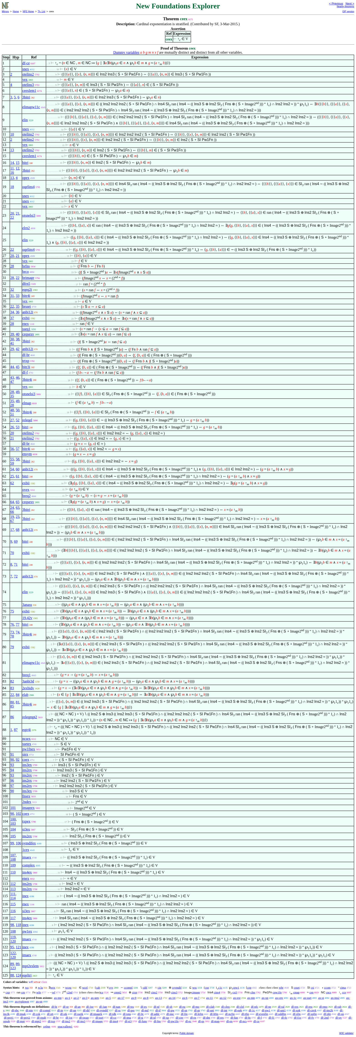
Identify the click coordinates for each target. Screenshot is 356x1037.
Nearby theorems (345, 6)
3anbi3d (28, 681)
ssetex (26, 744)
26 (12, 427)
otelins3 (28, 85)
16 (12, 172)
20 (12, 213)
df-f (25, 372)
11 (12, 168)
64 (12, 502)
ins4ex (27, 872)
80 (12, 702)
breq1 (26, 675)
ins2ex (27, 770)
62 (12, 483)
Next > (350, 3)
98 (12, 925)
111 (12, 894)
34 (12, 312)
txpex (26, 821)
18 (12, 187)
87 (16, 730)
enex (25, 878)
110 (12, 872)
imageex (28, 808)
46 (17, 377)
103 (13, 823)
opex (25, 178)
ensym (27, 454)
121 (18, 947)
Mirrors (5, 11)
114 (12, 898)
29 (12, 349)
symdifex (29, 843)
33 (17, 296)
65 (17, 502)
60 (17, 469)
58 (17, 459)
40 (17, 334)
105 (13, 836)
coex (25, 759)
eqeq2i (27, 289)
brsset (26, 306)
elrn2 (26, 228)
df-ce (26, 63)
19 (12, 517)
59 (12, 463)
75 (12, 611)
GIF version (348, 11)
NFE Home (28, 11)
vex (25, 79)
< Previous (336, 3)
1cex (25, 850)
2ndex (26, 802)
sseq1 (26, 329)
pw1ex (27, 931)
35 (17, 306)
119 (12, 937)
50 (17, 410)
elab (25, 695)
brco (25, 272)
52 (17, 420)
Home (16, 11)
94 (12, 770)
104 (13, 829)
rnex (25, 324)
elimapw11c (31, 107)
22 (12, 217)
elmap (26, 403)
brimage (28, 278)
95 (12, 947)
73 (12, 632)
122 (13, 953)
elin (25, 120)
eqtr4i (26, 730)
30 (12, 339)
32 (12, 289)
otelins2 (28, 74)
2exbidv (28, 688)
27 (12, 420)
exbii (26, 318)
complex (28, 865)
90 (12, 759)
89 (12, 964)
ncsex (26, 739)
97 (12, 786)
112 (12, 884)
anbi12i (27, 312)
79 (12, 647)
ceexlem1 (29, 91)
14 (12, 163)
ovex (25, 490)
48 (12, 410)
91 (12, 754)
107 (13, 855)
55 (12, 459)
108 (13, 859)
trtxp (25, 361)
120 (13, 941)
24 (12, 508)
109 (13, 865)
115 (12, 904)
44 (12, 367)
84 (17, 695)
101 (13, 808)
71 (16, 564)
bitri (25, 163)
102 (18, 814)
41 (12, 343)
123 (13, 968)
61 (17, 476)
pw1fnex (28, 749)
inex (25, 896)
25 (12, 476)
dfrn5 (26, 284)
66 (12, 512)
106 (18, 843)
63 (17, 508)
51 (12, 414)
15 (17, 163)
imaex (26, 857)
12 (17, 168)
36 (17, 312)
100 (13, 819)
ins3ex (27, 765)
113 (12, 889)
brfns (26, 266)
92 (17, 759)
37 (12, 318)
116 (12, 911)
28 (12, 266)
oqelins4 (28, 187)
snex (25, 69)
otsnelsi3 (28, 215)
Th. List (41, 11)
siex (25, 754)
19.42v (27, 618)
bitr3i (26, 367)
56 (12, 449)
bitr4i (26, 296)
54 (12, 469)
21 (17, 213)
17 (12, 530)
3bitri (26, 97)
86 (12, 717)
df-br (26, 355)
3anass (27, 605)
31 (12, 296)
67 (12, 521)
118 (18, 925)
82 (12, 681)
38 (17, 339)
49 (17, 392)
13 (12, 150)
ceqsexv (28, 334)
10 (12, 134)
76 (12, 624)
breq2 (26, 496)
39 (12, 334)
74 (17, 632)
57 (17, 449)
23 (17, 517)
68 (17, 530)
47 (12, 382)
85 (12, 706)
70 (12, 553)
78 (12, 636)
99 (12, 843)
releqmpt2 (29, 717)
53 (17, 427)
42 (17, 349)
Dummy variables (126, 52)
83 (12, 688)
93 (12, 765)
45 (17, 367)
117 (12, 918)
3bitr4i (27, 380)
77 (17, 624)
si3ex (26, 829)
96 (12, 780)
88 (12, 975)
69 (16, 541)
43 (12, 377)
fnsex (26, 796)
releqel (27, 420)
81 (17, 702)
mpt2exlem (30, 966)
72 (16, 576)
